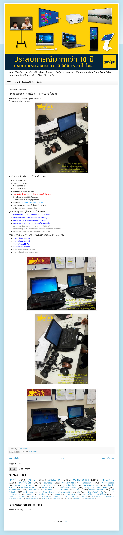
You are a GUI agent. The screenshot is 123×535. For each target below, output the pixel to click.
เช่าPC (78, 490)
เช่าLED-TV (54, 479)
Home (9, 82)
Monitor (45, 496)
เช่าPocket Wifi (70, 496)
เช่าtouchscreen (91, 485)
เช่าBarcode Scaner (32, 498)
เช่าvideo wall (71, 494)
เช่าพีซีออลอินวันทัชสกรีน (94, 492)
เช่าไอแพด (21, 496)
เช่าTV (31, 479)
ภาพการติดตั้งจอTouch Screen (24, 249)
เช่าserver (83, 496)
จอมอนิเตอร (33, 496)
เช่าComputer (88, 483)
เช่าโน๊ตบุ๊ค (25, 482)
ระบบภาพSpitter (48, 485)
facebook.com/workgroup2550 (33, 202)
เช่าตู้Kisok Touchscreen (96, 488)
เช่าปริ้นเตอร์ (43, 494)
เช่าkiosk (48, 490)
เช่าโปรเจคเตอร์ (27, 488)
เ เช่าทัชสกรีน (77, 498)
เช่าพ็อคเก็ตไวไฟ (89, 498)
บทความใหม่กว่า (14, 458)
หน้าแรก (61, 458)
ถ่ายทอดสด (29, 494)
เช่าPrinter (28, 492)
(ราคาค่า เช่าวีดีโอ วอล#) (40, 232)
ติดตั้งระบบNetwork (68, 488)
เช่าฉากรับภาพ (14, 490)
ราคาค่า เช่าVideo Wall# (22, 232)
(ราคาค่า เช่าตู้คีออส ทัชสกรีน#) (50, 229)
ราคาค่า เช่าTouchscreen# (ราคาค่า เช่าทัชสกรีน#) (31, 226)
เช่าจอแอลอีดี (65, 492)
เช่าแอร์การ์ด (56, 498)
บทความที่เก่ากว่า (108, 458)
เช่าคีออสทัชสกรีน (96, 490)
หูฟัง (78, 492)
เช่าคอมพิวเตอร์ (68, 483)
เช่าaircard (96, 496)
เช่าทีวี (12, 479)
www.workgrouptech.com (29, 208)
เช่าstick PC (45, 498)
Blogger (66, 522)
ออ (69, 498)
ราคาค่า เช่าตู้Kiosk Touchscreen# (25, 229)
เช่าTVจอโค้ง (87, 494)
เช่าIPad (56, 496)
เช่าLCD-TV (108, 479)
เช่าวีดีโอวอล (101, 494)
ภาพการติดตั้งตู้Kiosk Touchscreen (25, 252)
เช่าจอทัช (32, 490)
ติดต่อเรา (40, 82)
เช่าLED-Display (48, 492)
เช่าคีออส (64, 490)
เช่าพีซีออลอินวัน (69, 485)
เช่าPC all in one (24, 485)
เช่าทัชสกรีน (47, 488)
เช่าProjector (108, 483)
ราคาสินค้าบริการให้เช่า (24, 82)
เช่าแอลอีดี (56, 494)
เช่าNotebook (33, 452)
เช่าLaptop (47, 483)
